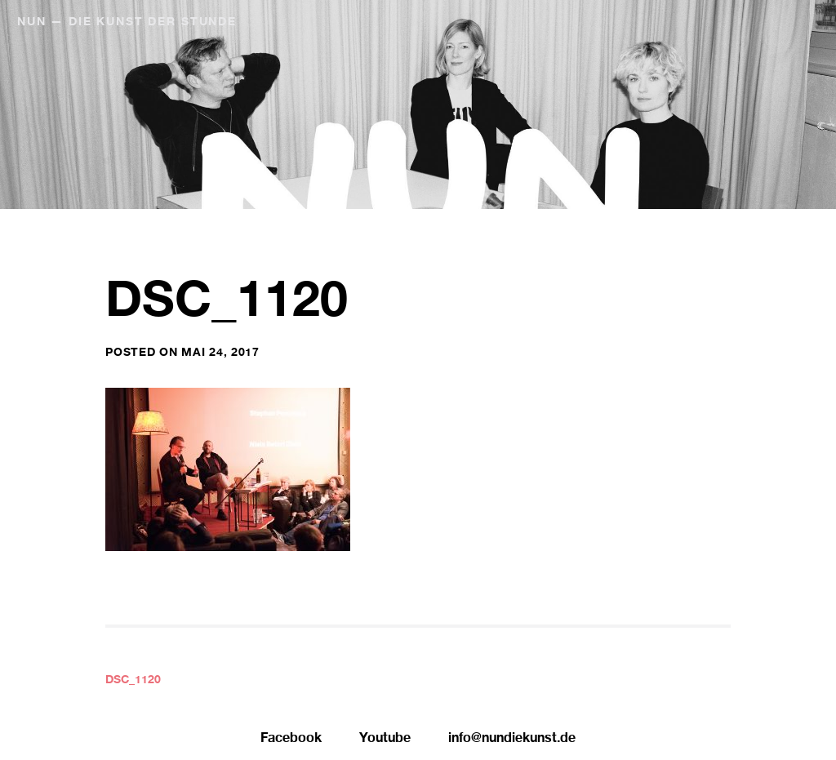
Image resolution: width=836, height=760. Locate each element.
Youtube (385, 739)
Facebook (291, 739)
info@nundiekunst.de (512, 739)
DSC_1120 (133, 681)
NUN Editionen (720, 23)
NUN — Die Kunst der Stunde (127, 23)
